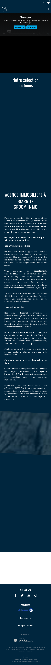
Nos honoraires (30, 650)
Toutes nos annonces (25, 652)
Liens (37, 650)
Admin (42, 650)
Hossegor (18, 315)
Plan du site (10, 650)
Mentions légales (19, 650)
